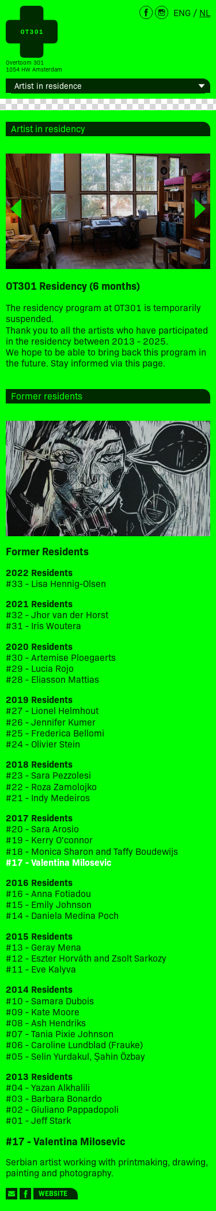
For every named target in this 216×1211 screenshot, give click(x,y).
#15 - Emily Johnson (49, 904)
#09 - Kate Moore (42, 1011)
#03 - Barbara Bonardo (54, 1098)
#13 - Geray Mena (43, 946)
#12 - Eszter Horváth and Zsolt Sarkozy (86, 957)
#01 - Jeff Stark (38, 1120)
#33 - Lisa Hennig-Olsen (56, 583)
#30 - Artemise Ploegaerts (61, 657)
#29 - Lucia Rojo (40, 668)
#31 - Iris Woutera (43, 625)
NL (204, 12)
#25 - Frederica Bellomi (55, 732)
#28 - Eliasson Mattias (52, 679)
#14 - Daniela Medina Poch (62, 915)
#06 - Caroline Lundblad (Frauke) (74, 1044)
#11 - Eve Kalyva (41, 968)
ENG (182, 12)
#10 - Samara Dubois (50, 1000)
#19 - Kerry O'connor (49, 839)
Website (53, 1193)
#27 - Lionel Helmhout (53, 710)
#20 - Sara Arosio (42, 828)
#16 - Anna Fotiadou (48, 893)
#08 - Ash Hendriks (46, 1022)
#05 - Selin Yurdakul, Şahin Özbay (75, 1056)
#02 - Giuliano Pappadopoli (62, 1109)
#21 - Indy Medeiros (48, 797)
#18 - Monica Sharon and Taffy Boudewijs (92, 851)
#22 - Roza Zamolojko (51, 786)
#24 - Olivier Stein (43, 743)
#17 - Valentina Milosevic (58, 862)
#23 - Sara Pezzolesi (48, 774)
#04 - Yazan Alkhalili (48, 1087)
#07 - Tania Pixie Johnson (59, 1033)
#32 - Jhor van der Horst (57, 614)
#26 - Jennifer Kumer (51, 721)
